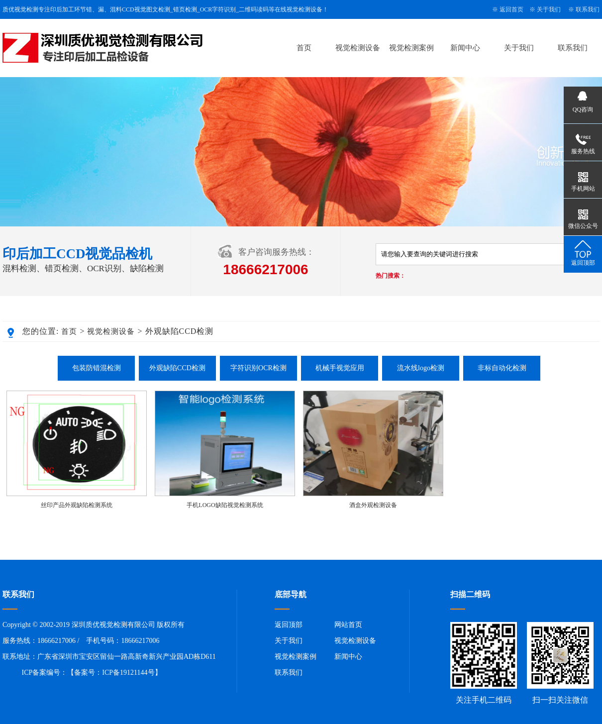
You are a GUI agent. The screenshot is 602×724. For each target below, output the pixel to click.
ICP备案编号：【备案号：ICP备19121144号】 (92, 672)
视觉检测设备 (357, 48)
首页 (304, 48)
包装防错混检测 (96, 368)
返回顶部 (288, 624)
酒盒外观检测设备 (373, 505)
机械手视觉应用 (339, 368)
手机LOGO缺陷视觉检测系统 (225, 505)
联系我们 (588, 9)
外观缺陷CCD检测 (177, 368)
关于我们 (549, 9)
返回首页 (511, 9)
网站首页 (348, 624)
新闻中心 (465, 48)
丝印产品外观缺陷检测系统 (76, 505)
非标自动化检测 (502, 368)
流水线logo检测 (420, 368)
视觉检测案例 (411, 48)
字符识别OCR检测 (258, 368)
